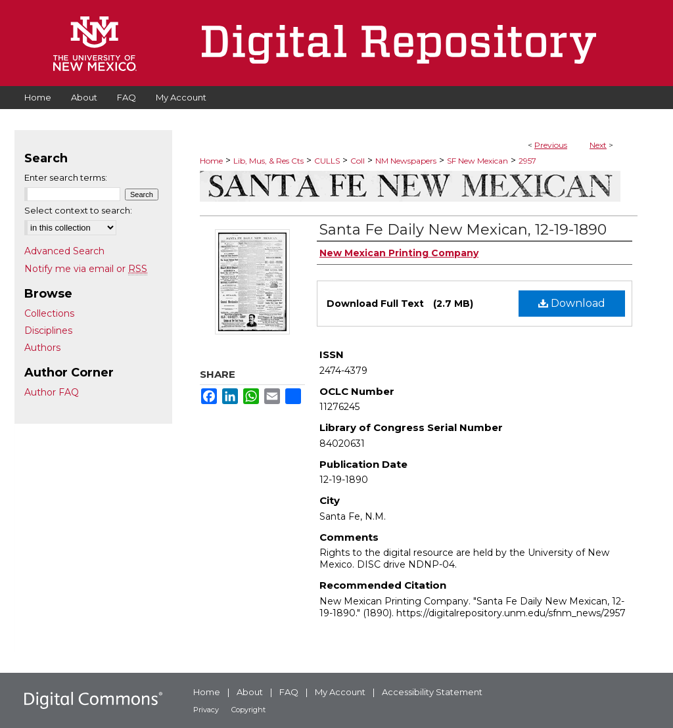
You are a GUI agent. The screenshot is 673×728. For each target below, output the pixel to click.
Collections (49, 313)
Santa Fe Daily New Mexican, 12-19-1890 (463, 230)
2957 (527, 161)
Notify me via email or (85, 269)
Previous (550, 145)
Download (571, 303)
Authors (42, 347)
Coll (357, 161)
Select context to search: (78, 210)
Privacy (206, 709)
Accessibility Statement (432, 692)
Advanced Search (64, 251)
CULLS (327, 161)
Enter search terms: (65, 177)
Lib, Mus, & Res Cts (268, 161)
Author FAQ (51, 392)
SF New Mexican (477, 161)
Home (211, 161)
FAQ (288, 692)
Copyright (248, 709)
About (250, 692)
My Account (340, 692)
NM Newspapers (405, 161)
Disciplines (48, 330)
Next (598, 145)
